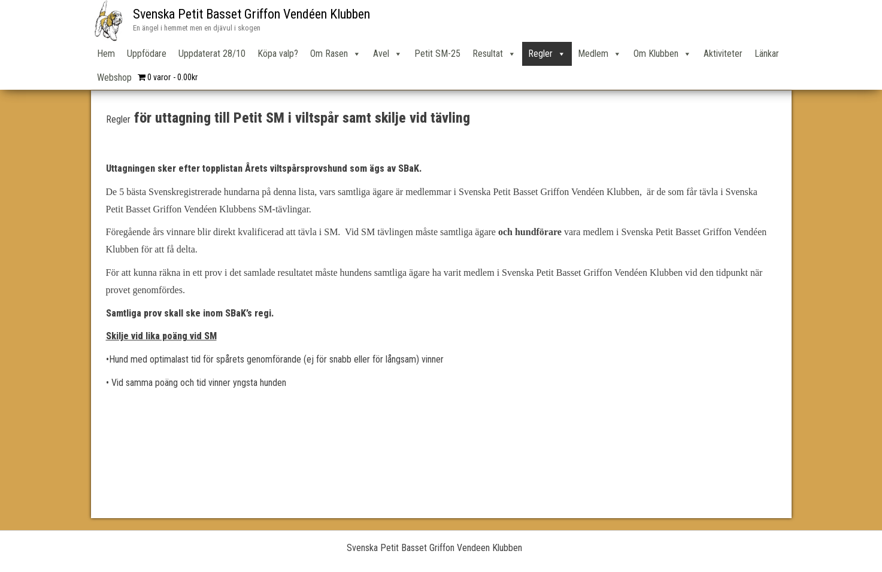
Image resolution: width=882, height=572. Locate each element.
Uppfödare (146, 53)
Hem (106, 53)
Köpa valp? (277, 53)
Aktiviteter (723, 53)
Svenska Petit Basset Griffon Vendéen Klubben (251, 14)
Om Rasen (335, 54)
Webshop (114, 77)
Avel (387, 54)
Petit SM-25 (437, 53)
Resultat (494, 54)
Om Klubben (663, 54)
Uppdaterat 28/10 (211, 53)
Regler (547, 54)
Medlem (600, 54)
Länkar (766, 53)
